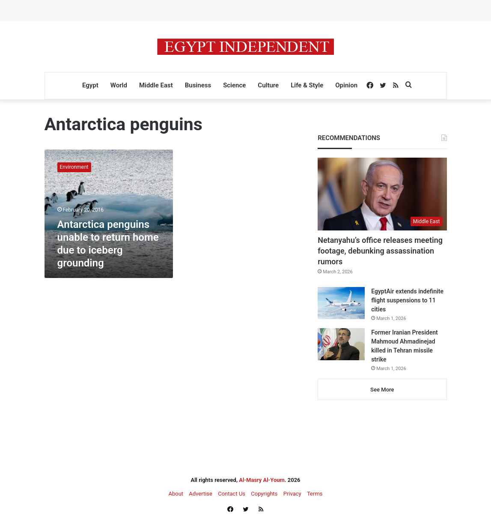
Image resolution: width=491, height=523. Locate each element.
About (175, 493)
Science (234, 85)
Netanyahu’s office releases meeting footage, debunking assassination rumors (380, 251)
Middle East (156, 85)
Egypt (90, 85)
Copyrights (264, 493)
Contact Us (231, 493)
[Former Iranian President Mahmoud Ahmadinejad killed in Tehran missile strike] (341, 344)
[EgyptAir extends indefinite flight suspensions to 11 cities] (341, 303)
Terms (315, 493)
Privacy (292, 493)
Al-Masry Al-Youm (262, 480)
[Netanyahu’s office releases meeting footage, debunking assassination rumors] (382, 194)
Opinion (346, 85)
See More (382, 389)
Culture (268, 85)
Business (198, 85)
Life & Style (307, 85)
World (118, 85)
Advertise (200, 493)
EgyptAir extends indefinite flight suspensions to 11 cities (407, 300)
